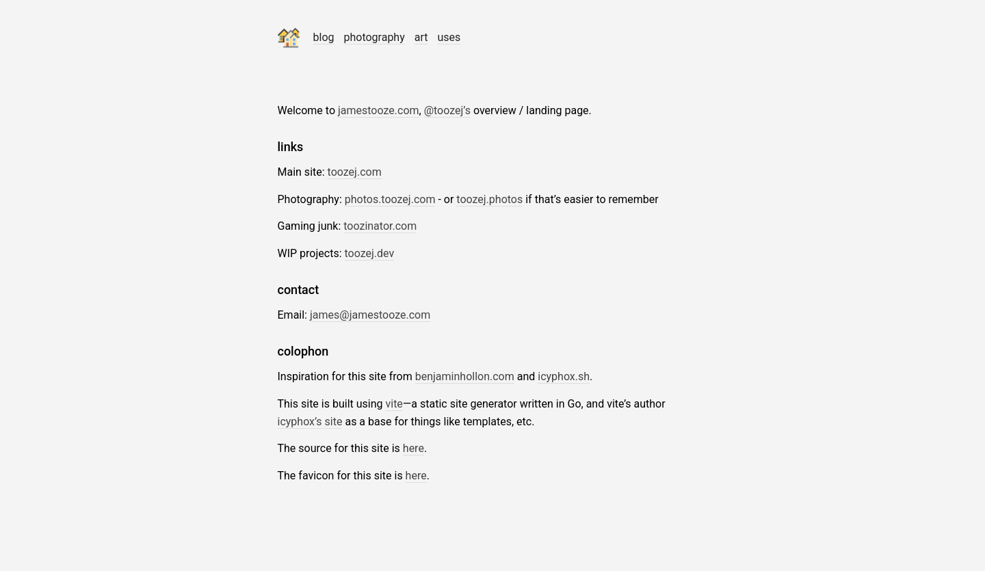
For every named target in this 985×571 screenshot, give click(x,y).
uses (448, 37)
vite (393, 403)
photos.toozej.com (390, 199)
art (421, 37)
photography (373, 37)
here (413, 448)
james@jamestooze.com (370, 314)
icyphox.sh (564, 376)
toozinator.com (380, 226)
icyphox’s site (310, 421)
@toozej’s (447, 110)
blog (323, 37)
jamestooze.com (378, 110)
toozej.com (355, 171)
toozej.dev (370, 253)
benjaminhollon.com (464, 376)
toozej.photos (489, 199)
